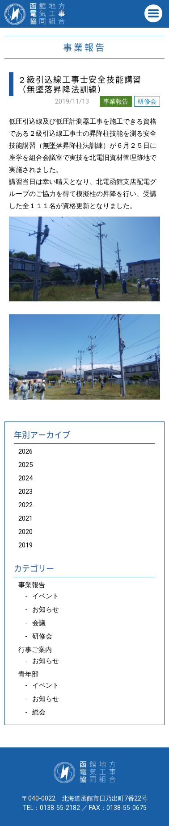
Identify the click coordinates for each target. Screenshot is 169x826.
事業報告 (115, 101)
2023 (25, 492)
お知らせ (45, 609)
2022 (25, 505)
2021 (25, 518)
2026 (25, 451)
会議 (39, 623)
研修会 (147, 101)
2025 (25, 465)
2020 (25, 532)
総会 (39, 712)
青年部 (28, 674)
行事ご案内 (35, 650)
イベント (45, 596)
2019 (25, 545)
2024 (25, 478)
